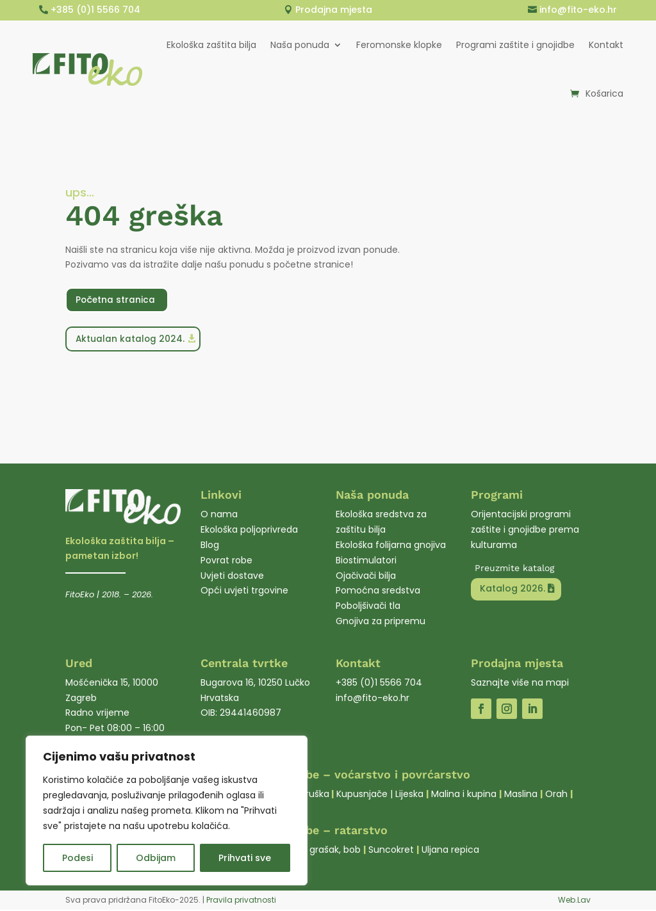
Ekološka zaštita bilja (211, 44)
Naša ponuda (299, 44)
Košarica (604, 93)
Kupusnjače (362, 795)
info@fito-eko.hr (578, 9)
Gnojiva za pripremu (380, 622)
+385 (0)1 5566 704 (95, 9)
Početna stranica (116, 299)
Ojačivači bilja (366, 576)
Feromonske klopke (399, 44)
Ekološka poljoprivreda (249, 530)
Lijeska (409, 795)
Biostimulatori (366, 561)
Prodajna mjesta (333, 9)
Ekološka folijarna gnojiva (391, 546)
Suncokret (391, 850)
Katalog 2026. (512, 589)
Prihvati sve (244, 857)
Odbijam (156, 857)
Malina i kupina (463, 795)
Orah (556, 795)
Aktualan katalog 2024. (131, 339)
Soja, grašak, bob (323, 850)
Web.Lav (574, 901)
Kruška (314, 795)
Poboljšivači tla (368, 607)
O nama (219, 515)
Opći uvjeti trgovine (244, 591)
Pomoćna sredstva (378, 591)
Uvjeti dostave (232, 576)
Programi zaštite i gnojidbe (515, 44)
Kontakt (606, 44)
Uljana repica (450, 850)
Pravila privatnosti (241, 901)
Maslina (520, 795)
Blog (210, 546)
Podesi (77, 857)
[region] (167, 810)
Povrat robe (226, 561)
